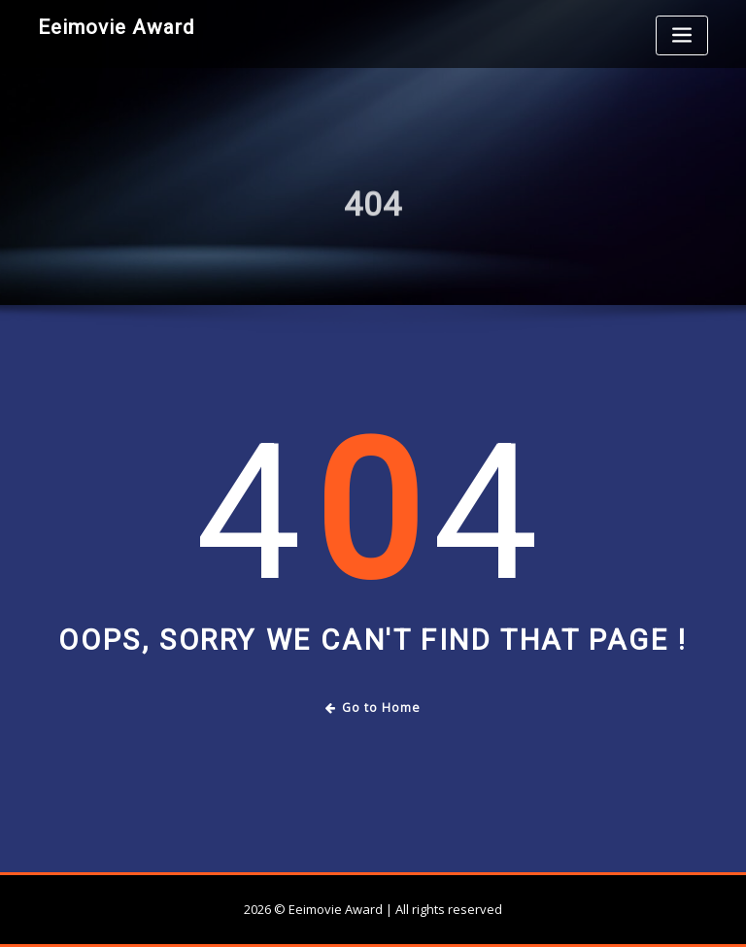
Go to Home (373, 707)
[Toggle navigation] (682, 35)
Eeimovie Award (116, 27)
